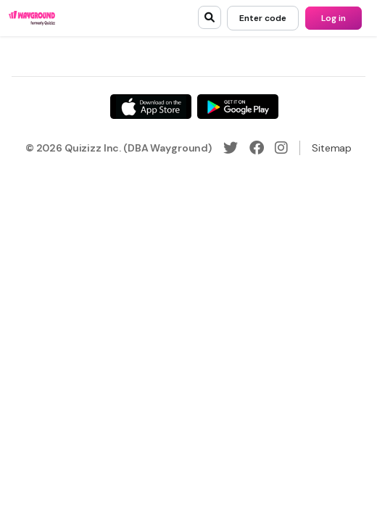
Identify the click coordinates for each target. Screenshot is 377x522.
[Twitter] (230, 148)
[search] (209, 17)
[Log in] (333, 18)
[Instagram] (281, 148)
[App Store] (150, 106)
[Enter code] (263, 18)
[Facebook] (256, 148)
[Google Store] (237, 106)
